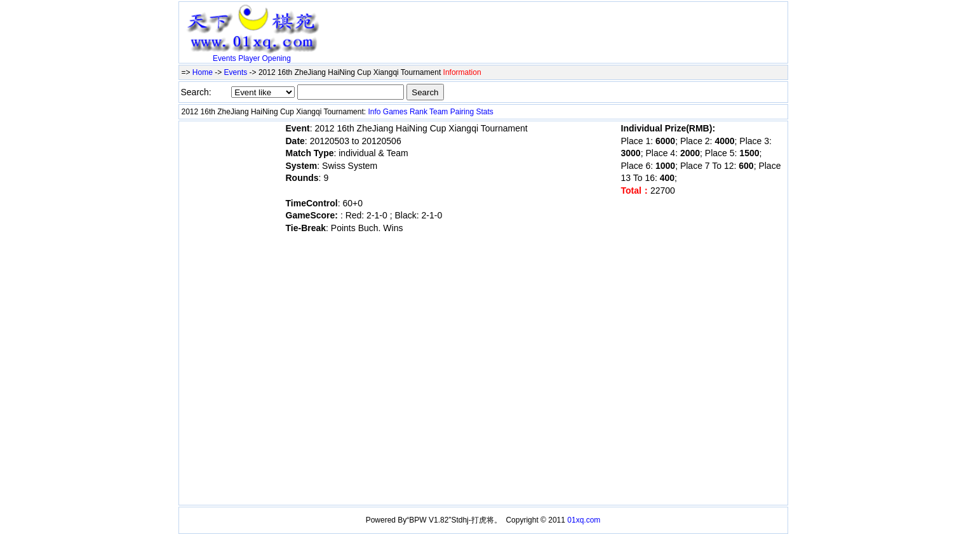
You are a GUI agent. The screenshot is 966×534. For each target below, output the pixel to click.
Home (202, 72)
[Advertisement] (473, 23)
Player (249, 58)
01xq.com (583, 520)
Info (374, 111)
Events (224, 58)
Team (438, 111)
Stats (484, 111)
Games (395, 111)
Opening (276, 58)
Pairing (462, 111)
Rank (418, 111)
